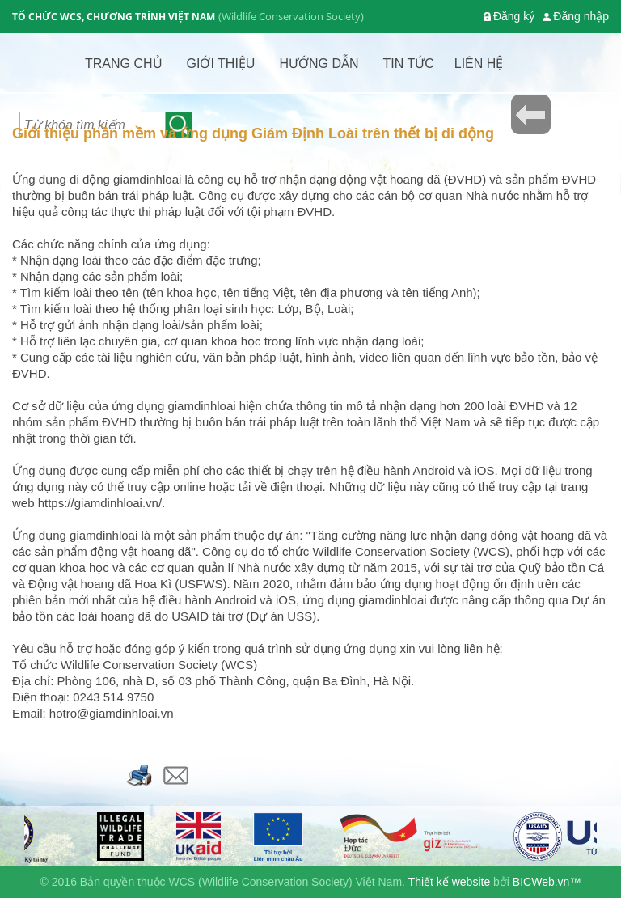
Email (176, 775)
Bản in (139, 775)
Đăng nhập (581, 16)
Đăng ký (513, 16)
